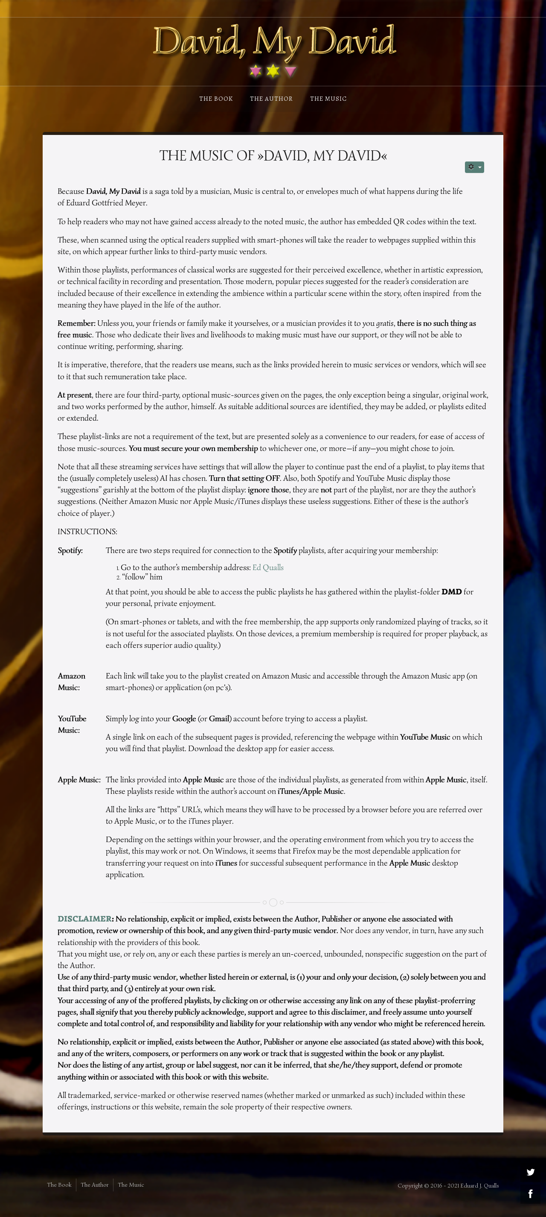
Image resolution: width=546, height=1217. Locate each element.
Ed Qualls (268, 567)
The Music (328, 98)
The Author (271, 98)
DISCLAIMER (85, 919)
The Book (216, 98)
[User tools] (475, 167)
